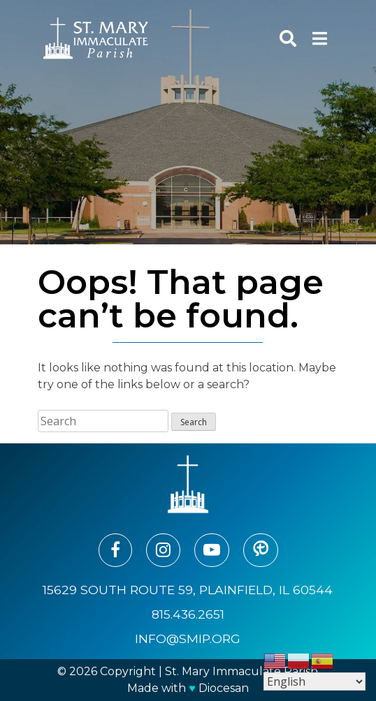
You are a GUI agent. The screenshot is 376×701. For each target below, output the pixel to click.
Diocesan (223, 688)
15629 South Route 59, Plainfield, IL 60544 (188, 589)
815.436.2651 (188, 614)
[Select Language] (314, 681)
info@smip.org (187, 638)
